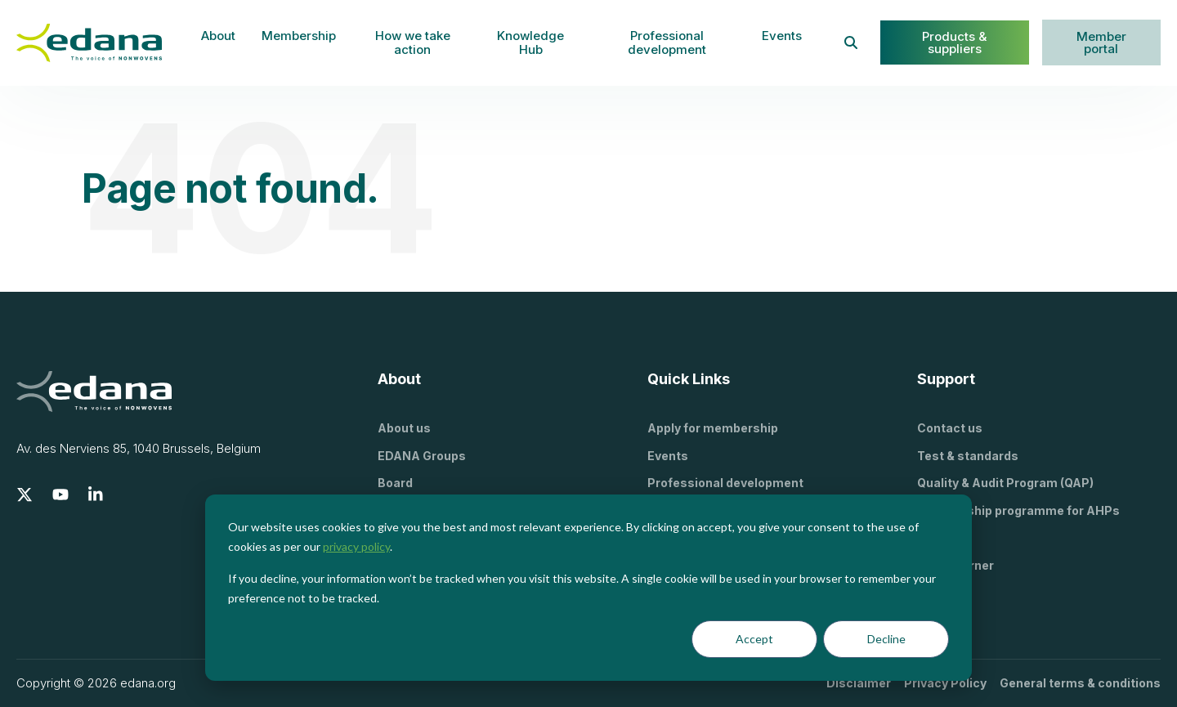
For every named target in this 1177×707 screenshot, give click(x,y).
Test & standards (967, 456)
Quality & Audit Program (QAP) (1005, 483)
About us (404, 428)
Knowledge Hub (530, 42)
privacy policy (356, 546)
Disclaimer (858, 683)
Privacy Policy (945, 683)
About (218, 35)
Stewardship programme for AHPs (1018, 510)
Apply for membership (712, 428)
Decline (886, 639)
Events (782, 35)
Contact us (949, 428)
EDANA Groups (422, 456)
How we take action (412, 42)
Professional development (667, 42)
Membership (299, 35)
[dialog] (588, 587)
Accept (754, 639)
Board (395, 483)
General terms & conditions (1080, 683)
